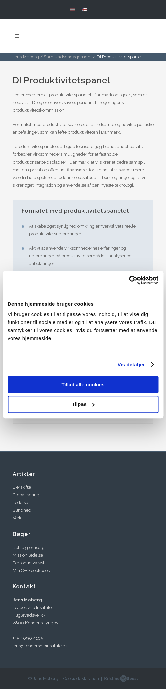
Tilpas (83, 404)
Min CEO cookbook (31, 570)
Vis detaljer (131, 364)
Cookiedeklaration (81, 678)
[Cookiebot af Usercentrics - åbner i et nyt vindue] (129, 280)
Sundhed (22, 510)
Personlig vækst (28, 562)
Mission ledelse (28, 555)
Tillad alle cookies (82, 384)
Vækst (19, 517)
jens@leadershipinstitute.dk (40, 645)
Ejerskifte (22, 487)
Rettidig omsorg (29, 547)
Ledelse (20, 502)
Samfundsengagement (68, 56)
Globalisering (26, 494)
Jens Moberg (26, 56)
